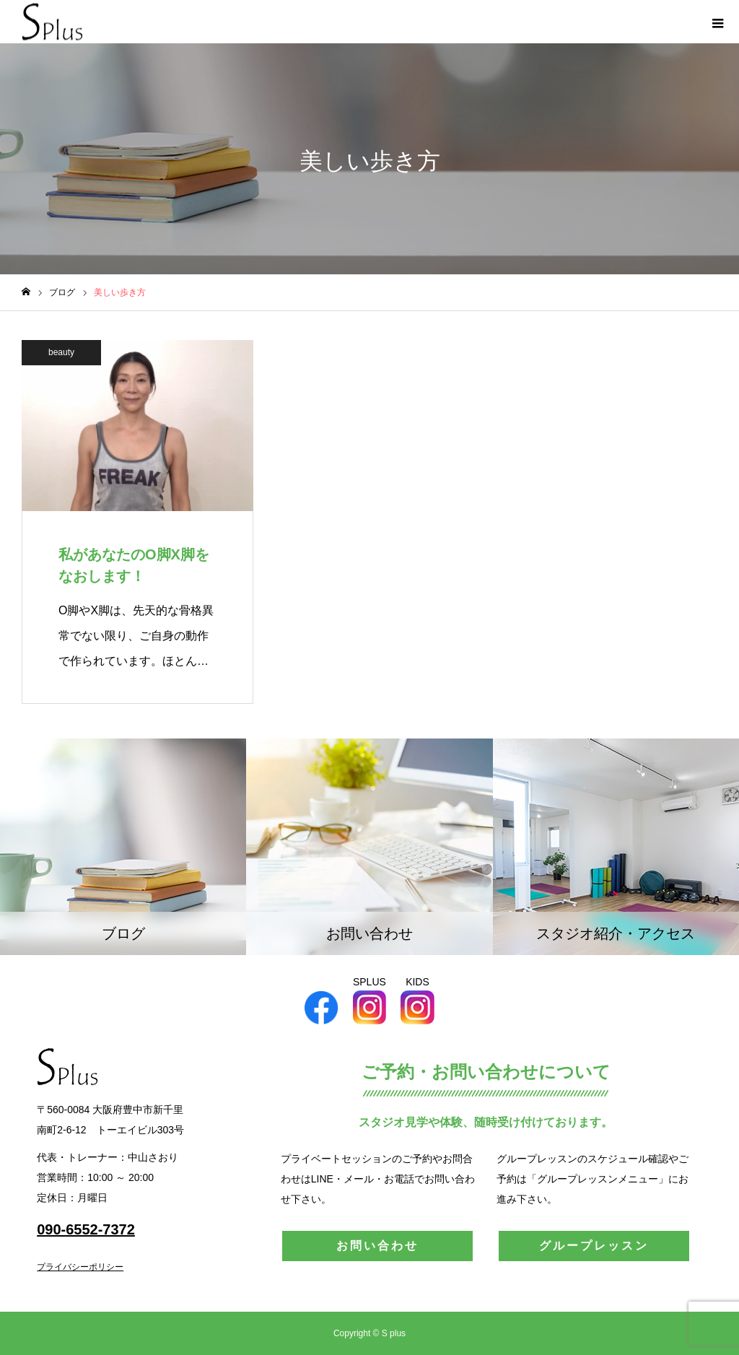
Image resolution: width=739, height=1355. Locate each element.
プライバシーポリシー (80, 1267)
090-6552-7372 (86, 1229)
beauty (61, 352)
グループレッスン (594, 1245)
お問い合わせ (377, 1245)
